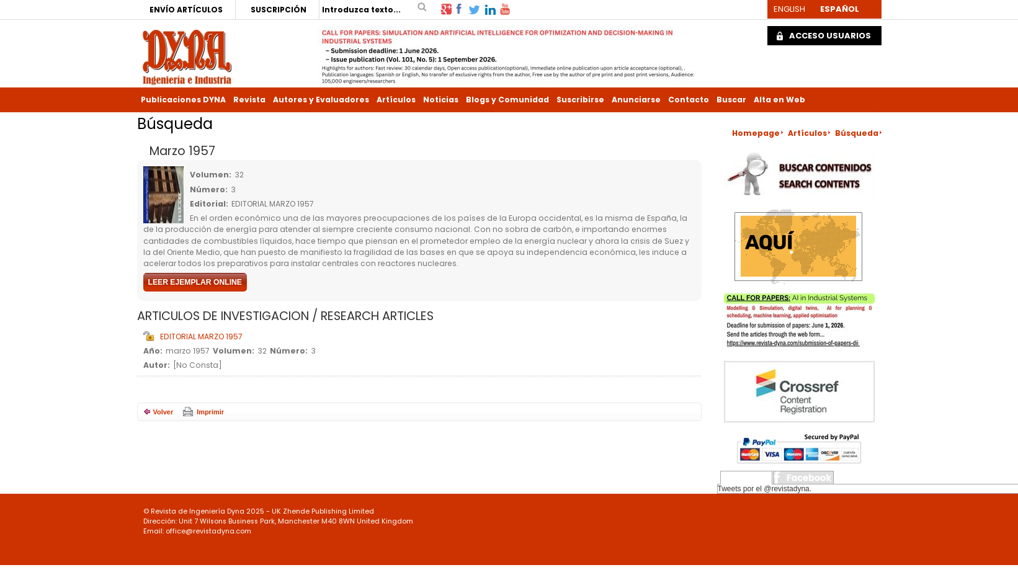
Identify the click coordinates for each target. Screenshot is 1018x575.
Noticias (440, 99)
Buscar (731, 99)
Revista (249, 99)
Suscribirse (580, 99)
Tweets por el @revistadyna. (765, 488)
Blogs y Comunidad (507, 99)
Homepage (756, 133)
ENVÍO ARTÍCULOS (186, 9)
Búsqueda (856, 133)
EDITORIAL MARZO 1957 (201, 336)
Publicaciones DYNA (183, 99)
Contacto (688, 99)
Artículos (396, 99)
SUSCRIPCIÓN (278, 9)
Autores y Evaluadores (321, 99)
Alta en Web (779, 99)
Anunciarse (636, 99)
